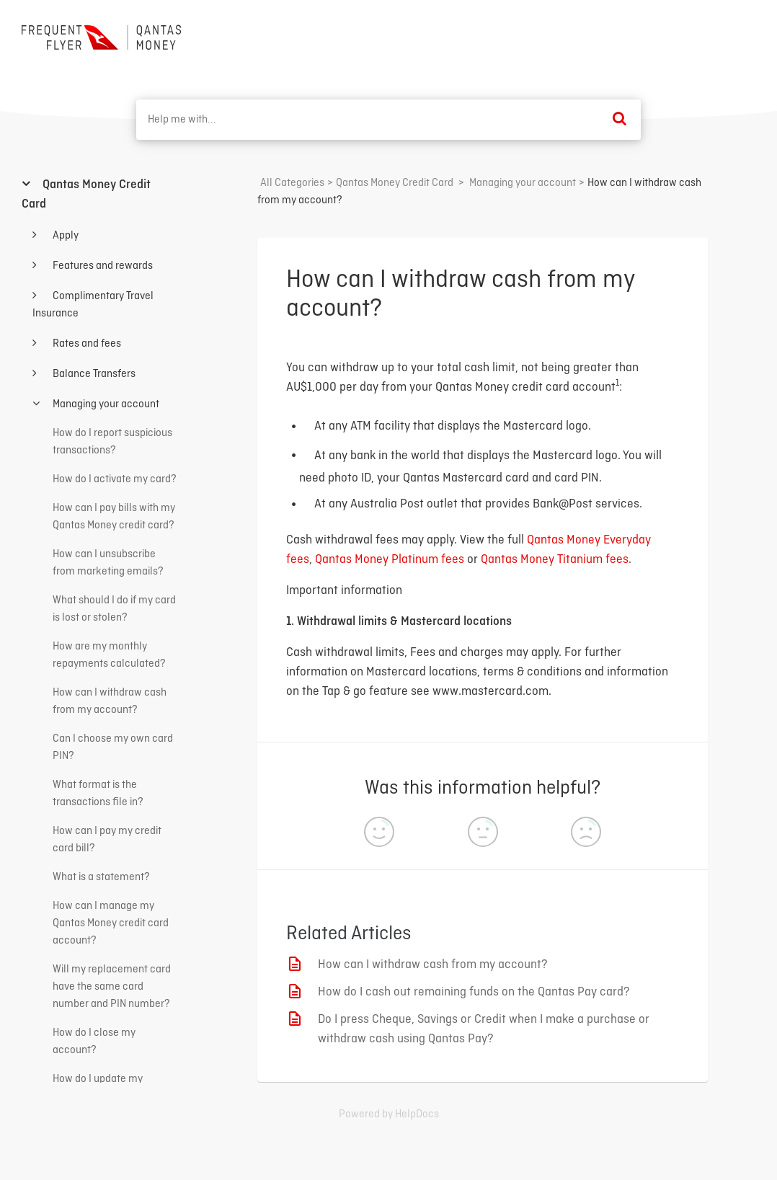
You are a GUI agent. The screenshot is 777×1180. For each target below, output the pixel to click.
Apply (64, 236)
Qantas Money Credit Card (86, 194)
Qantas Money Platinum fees (389, 559)
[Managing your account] (522, 183)
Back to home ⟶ (702, 35)
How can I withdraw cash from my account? (433, 964)
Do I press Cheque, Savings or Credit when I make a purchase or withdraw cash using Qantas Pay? (483, 1029)
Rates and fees (85, 344)
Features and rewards (101, 266)
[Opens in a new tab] (389, 1114)
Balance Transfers (93, 374)
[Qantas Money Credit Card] (394, 183)
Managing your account (104, 404)
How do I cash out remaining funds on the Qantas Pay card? (474, 992)
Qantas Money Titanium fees (555, 559)
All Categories (292, 183)
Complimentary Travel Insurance (93, 305)
